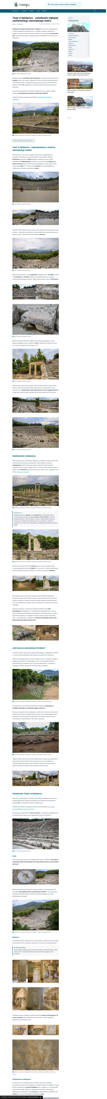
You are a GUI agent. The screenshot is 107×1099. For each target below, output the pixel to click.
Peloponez (16, 11)
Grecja (14, 24)
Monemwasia (79, 45)
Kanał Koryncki (79, 37)
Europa (24, 11)
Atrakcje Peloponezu (79, 35)
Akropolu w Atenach (22, 472)
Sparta (79, 55)
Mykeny (79, 39)
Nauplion (79, 43)
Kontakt (44, 11)
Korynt (79, 47)
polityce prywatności (33, 1097)
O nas (38, 11)
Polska (31, 11)
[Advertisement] (80, 128)
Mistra (79, 51)
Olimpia (79, 53)
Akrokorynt (79, 49)
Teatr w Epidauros (79, 41)
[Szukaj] (94, 11)
